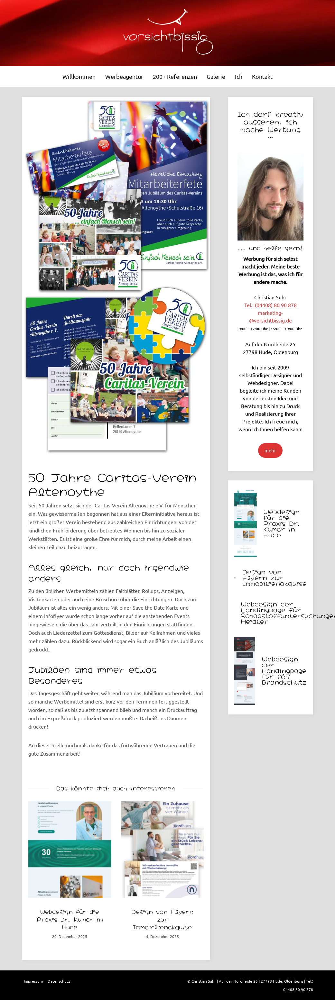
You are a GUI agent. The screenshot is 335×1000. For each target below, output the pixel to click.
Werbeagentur (124, 76)
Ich (238, 76)
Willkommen (79, 76)
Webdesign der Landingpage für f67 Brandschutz (284, 670)
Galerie (216, 76)
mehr (270, 450)
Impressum (33, 981)
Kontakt (262, 76)
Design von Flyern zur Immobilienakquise (162, 919)
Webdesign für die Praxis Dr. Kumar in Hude (70, 919)
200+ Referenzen (175, 76)
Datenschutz (59, 981)
